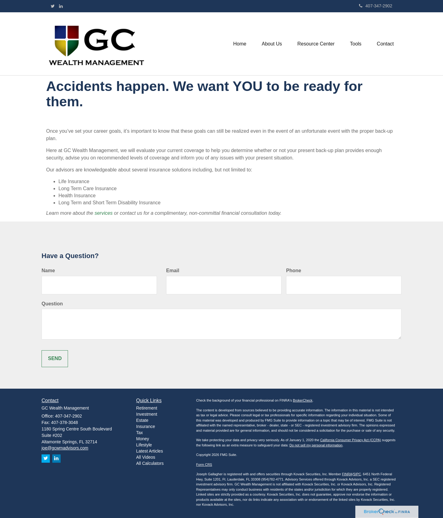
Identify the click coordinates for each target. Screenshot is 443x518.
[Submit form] (55, 358)
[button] (272, 44)
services (104, 213)
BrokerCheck (303, 400)
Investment (146, 414)
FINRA (347, 474)
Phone (293, 270)
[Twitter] (53, 6)
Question (52, 303)
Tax (139, 432)
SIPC (357, 474)
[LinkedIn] (61, 6)
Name (48, 270)
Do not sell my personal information (315, 445)
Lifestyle (144, 444)
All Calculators (150, 463)
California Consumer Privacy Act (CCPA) (350, 440)
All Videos (145, 457)
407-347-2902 (375, 5)
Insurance (145, 426)
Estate (142, 420)
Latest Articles (149, 451)
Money (142, 438)
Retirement (146, 408)
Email (172, 270)
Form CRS (204, 464)
